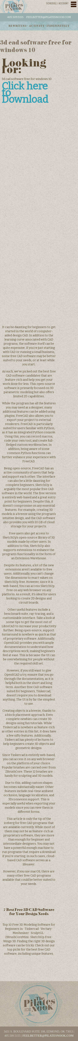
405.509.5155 (15, 17)
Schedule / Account (57, 3)
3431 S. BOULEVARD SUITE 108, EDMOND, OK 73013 (38, 1031)
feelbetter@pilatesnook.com (48, 17)
